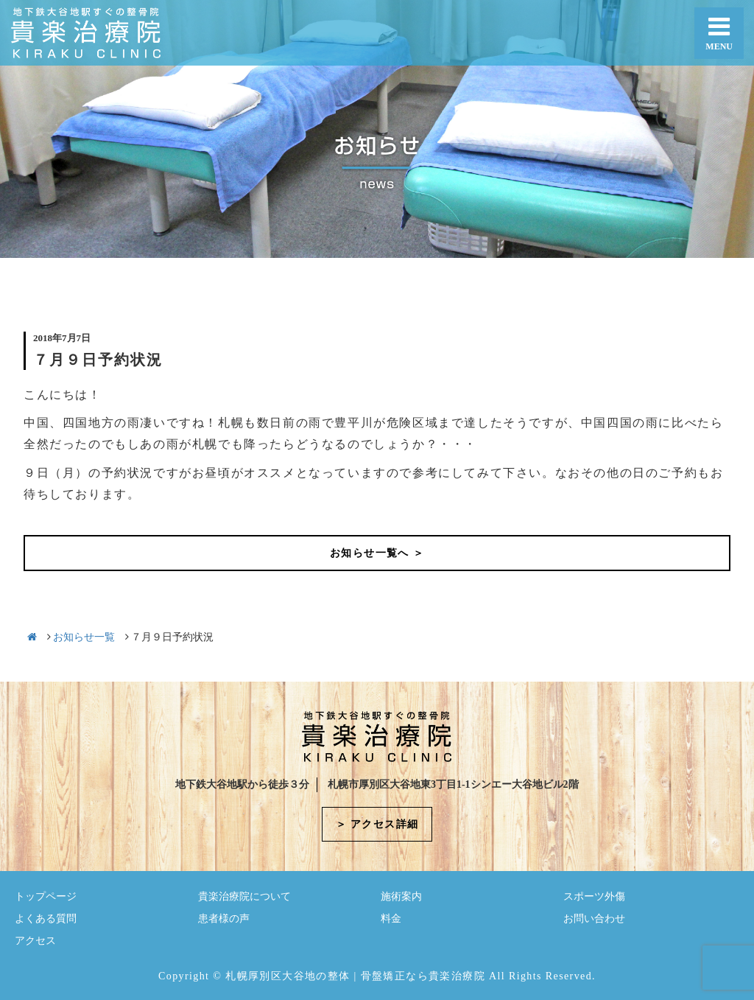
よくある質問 (46, 918)
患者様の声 (224, 918)
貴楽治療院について (244, 896)
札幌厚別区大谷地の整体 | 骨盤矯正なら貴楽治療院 (355, 976)
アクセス (35, 940)
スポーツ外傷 (594, 896)
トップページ (46, 896)
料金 (391, 918)
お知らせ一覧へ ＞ (377, 553)
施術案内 (401, 896)
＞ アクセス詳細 (377, 824)
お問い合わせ (594, 918)
